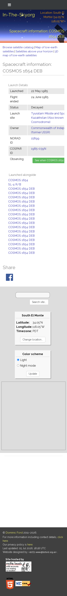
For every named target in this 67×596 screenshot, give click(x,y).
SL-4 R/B (14, 184)
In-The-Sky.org (19, 14)
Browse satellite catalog (18, 47)
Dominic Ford (14, 532)
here (30, 544)
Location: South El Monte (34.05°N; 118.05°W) (52, 17)
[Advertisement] (33, 415)
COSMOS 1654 (18, 180)
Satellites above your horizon (35, 51)
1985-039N (38, 148)
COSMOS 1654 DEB (21, 188)
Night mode (26, 365)
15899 (35, 138)
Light (22, 360)
